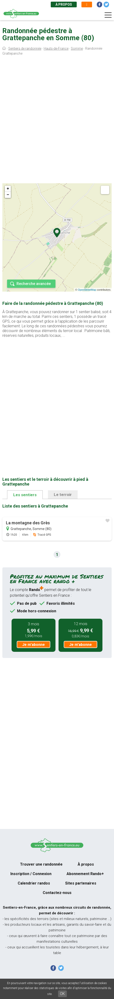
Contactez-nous (57, 892)
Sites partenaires (80, 883)
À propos (63, 4)
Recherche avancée (34, 283)
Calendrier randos (34, 883)
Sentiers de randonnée (24, 48)
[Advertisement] (57, 120)
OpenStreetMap (87, 289)
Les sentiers (25, 494)
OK (62, 993)
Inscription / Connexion (30, 874)
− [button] (8, 195)
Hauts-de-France (56, 48)
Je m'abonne (33, 644)
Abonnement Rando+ (85, 874)
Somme (77, 48)
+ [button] (8, 189)
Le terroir (63, 494)
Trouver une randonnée (41, 864)
